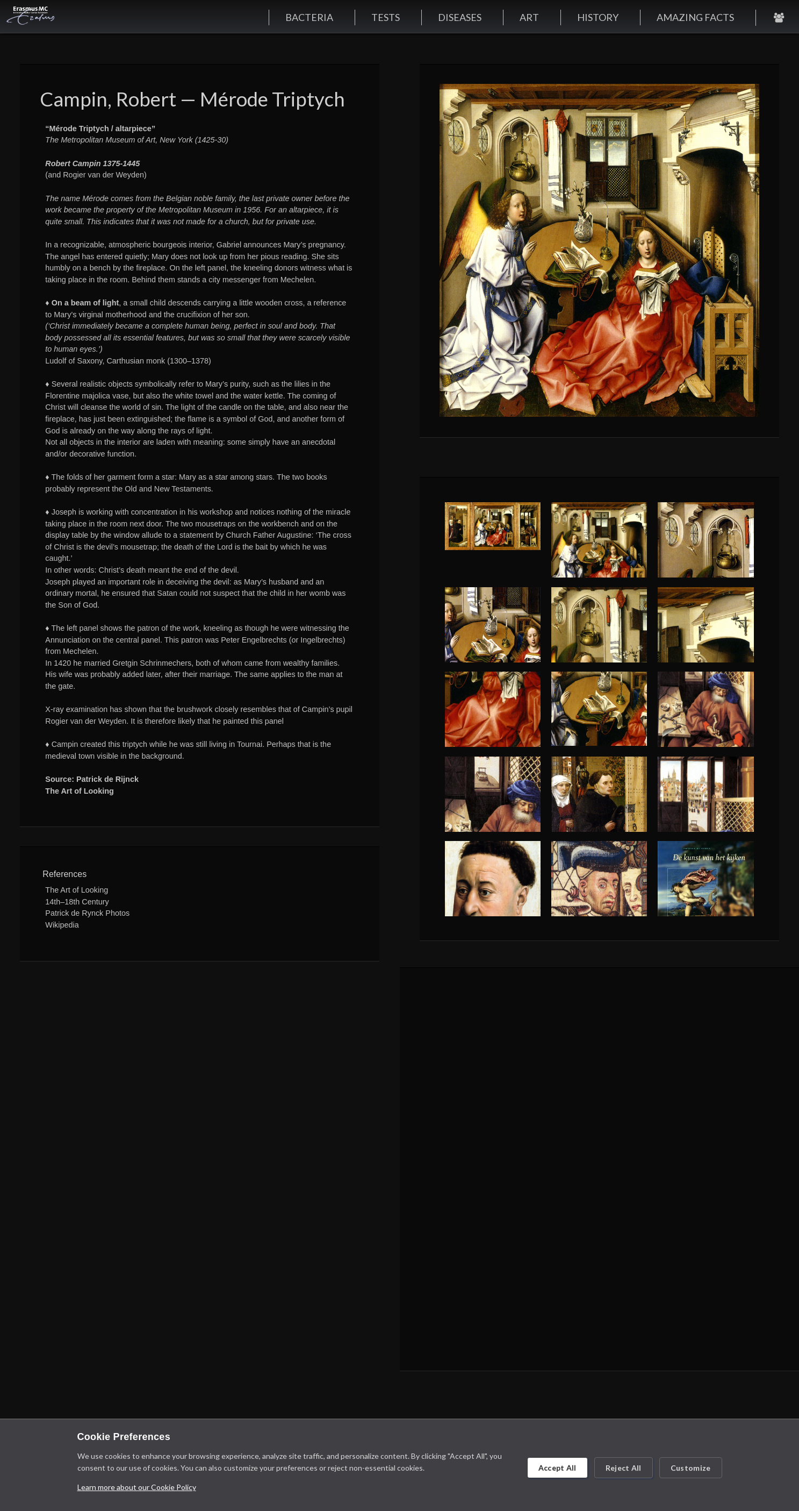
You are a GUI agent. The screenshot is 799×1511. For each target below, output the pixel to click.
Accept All (557, 1467)
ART (529, 17)
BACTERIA (309, 17)
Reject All (624, 1467)
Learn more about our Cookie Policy (136, 1487)
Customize (691, 1467)
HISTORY (597, 17)
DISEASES (459, 17)
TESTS (385, 17)
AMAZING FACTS (695, 17)
